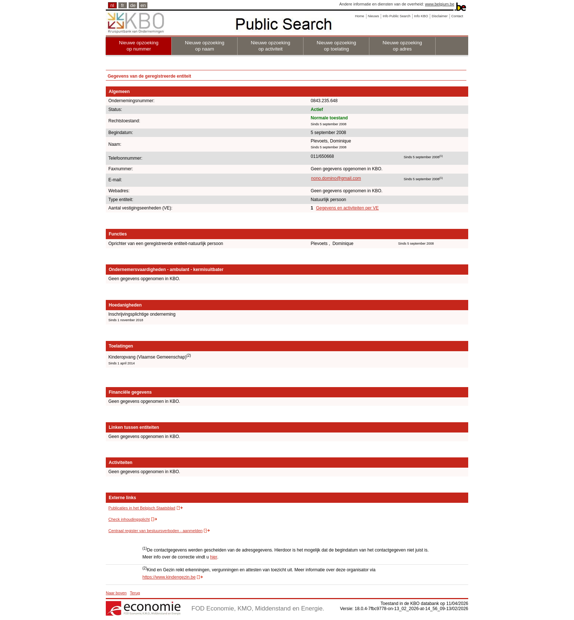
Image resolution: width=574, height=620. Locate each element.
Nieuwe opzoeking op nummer (139, 46)
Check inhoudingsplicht (129, 519)
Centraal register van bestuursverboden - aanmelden (155, 530)
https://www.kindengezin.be (168, 577)
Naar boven (116, 593)
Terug (135, 593)
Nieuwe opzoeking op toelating (336, 46)
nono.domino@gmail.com (336, 178)
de (133, 5)
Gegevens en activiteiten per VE (347, 208)
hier (213, 557)
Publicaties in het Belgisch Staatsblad (141, 508)
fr (122, 5)
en (143, 5)
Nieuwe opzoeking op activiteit (270, 46)
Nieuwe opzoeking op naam (204, 46)
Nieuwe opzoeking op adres (402, 46)
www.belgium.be (439, 4)
